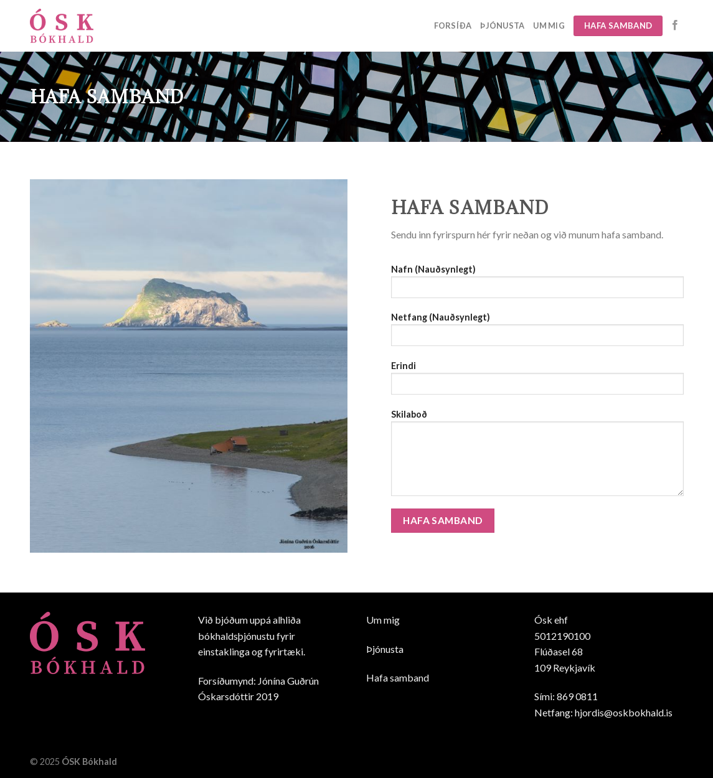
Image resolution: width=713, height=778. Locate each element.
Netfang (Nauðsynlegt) (537, 333)
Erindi (537, 381)
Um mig (549, 25)
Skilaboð (537, 457)
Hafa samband (397, 677)
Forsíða (453, 25)
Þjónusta (502, 25)
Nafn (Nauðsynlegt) (537, 285)
